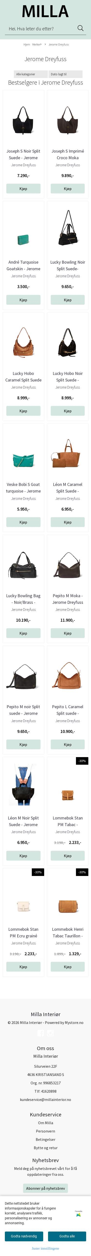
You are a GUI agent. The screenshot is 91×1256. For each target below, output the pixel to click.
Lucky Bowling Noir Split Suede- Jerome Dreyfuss (67, 268)
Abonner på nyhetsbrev (45, 1188)
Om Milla (45, 1122)
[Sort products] (66, 74)
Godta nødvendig (24, 1236)
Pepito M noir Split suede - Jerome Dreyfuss (23, 713)
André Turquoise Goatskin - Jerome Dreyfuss (23, 268)
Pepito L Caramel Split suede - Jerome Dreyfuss (67, 713)
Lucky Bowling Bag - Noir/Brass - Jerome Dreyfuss (23, 602)
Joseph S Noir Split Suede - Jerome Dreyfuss (23, 157)
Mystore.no (74, 1022)
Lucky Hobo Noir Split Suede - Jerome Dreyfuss (67, 379)
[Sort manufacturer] (31, 74)
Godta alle (67, 1236)
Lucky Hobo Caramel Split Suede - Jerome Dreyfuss (23, 379)
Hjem (27, 44)
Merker (36, 44)
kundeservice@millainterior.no (45, 1099)
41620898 (49, 1091)
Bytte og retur (46, 1147)
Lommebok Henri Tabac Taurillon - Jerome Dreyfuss (67, 935)
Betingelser (45, 1139)
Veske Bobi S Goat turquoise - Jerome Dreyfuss (23, 491)
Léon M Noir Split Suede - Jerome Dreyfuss (23, 824)
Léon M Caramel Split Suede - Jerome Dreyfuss (67, 491)
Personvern (45, 1131)
